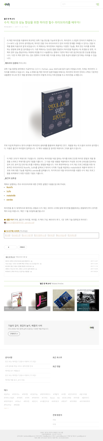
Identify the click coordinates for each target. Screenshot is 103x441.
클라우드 (86, 398)
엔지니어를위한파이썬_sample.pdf (19, 223)
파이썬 (27, 401)
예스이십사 (61, 235)
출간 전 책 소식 (10, 257)
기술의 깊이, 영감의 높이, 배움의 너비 (25, 326)
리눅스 (18, 401)
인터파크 (72, 235)
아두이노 (16, 394)
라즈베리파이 (85, 401)
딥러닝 (7, 394)
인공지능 (34, 394)
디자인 (45, 398)
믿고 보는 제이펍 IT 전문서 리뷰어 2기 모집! (20, 375)
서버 (27, 398)
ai (59, 398)
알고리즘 (84, 394)
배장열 (17, 405)
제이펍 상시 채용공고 (12, 371)
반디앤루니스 (40, 235)
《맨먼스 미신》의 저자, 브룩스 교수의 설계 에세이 (20, 269)
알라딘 (51, 235)
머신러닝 (8, 405)
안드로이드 (73, 394)
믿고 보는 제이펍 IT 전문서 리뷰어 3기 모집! (20, 361)
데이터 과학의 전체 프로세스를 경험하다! (17, 261)
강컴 (8, 235)
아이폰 (77, 398)
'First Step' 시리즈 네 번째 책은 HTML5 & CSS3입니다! (22, 264)
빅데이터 (36, 398)
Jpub (53, 398)
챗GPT (65, 401)
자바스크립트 (9, 398)
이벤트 (20, 398)
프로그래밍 (67, 398)
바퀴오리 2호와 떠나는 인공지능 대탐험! (17, 271)
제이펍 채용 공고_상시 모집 (14, 380)
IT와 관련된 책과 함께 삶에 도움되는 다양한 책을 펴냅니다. (28, 329)
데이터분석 (9, 401)
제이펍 (25, 394)
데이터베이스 (46, 394)
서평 (64, 394)
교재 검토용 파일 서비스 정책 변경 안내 (19, 366)
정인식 (35, 401)
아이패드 (74, 401)
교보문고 (16, 235)
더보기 (5, 408)
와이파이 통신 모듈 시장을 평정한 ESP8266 (18, 266)
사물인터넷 (45, 401)
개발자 (56, 394)
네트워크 (56, 401)
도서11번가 (27, 235)
